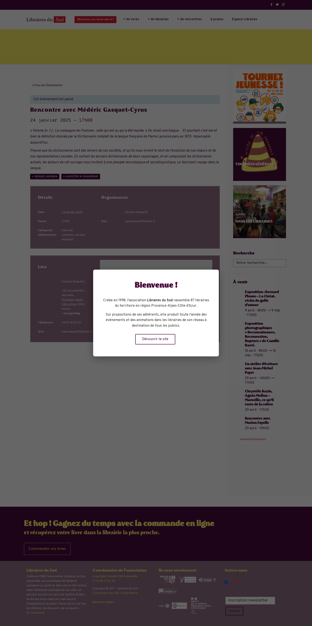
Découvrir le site (155, 339)
